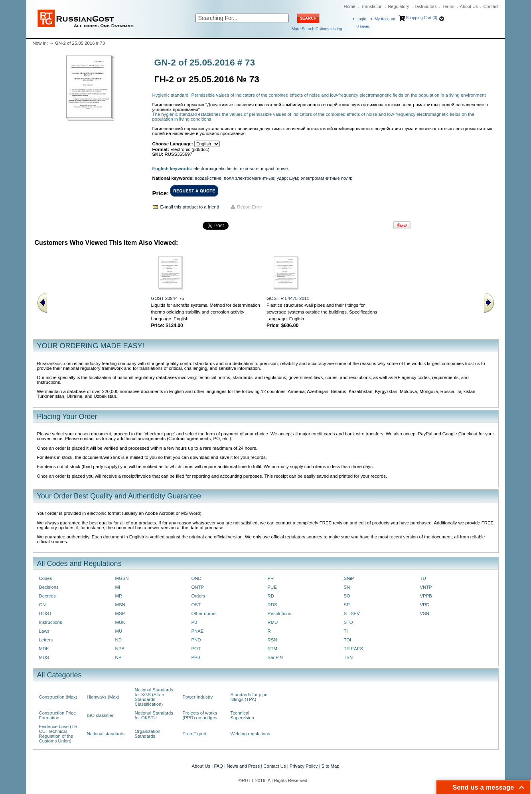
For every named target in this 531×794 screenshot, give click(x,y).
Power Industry (198, 697)
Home (349, 6)
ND (118, 639)
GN (42, 604)
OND (196, 578)
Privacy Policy (304, 766)
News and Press (243, 766)
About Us (469, 6)
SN (347, 587)
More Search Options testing (317, 29)
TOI (347, 639)
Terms (448, 6)
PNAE (197, 631)
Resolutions (279, 613)
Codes (45, 578)
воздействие (208, 178)
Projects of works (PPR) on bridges (200, 715)
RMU (273, 622)
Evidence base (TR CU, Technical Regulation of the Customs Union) (58, 733)
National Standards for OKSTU (154, 715)
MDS (44, 657)
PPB (196, 657)
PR (271, 578)
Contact (491, 6)
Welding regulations (250, 733)
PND (196, 639)
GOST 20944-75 (167, 298)
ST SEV (352, 613)
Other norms (204, 613)
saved (364, 26)
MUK (120, 622)
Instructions (50, 622)
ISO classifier (100, 715)
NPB (119, 648)
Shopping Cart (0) (421, 18)
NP (118, 657)
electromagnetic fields (215, 168)
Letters (46, 639)
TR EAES (353, 648)
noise (282, 168)
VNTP (426, 587)
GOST (45, 613)
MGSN (122, 578)
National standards (106, 733)
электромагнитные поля (326, 178)
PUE (272, 587)
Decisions (49, 587)
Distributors (426, 6)
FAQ (218, 766)
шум (293, 178)
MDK (44, 648)
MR (118, 596)
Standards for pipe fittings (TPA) (249, 697)
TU (423, 578)
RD (271, 596)
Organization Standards (147, 733)
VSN (424, 613)
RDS (272, 604)
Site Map (331, 766)
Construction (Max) (58, 697)
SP (347, 604)
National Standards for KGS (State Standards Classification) (154, 697)
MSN (120, 604)
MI (117, 587)
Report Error (249, 206)
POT (196, 648)
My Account (385, 19)
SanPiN (275, 657)
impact (267, 168)
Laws (44, 631)
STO (348, 622)
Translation (372, 6)
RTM (272, 648)
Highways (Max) (103, 697)
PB (194, 622)
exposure (249, 168)
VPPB (426, 596)
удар (282, 178)
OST (196, 604)
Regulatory (398, 6)
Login (361, 19)
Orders (198, 596)
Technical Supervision (242, 715)
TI (346, 631)
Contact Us (274, 766)
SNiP (349, 578)
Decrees (47, 596)
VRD (425, 604)
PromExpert (195, 733)
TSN (348, 657)
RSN (272, 639)
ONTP (197, 587)
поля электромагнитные (249, 178)
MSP (120, 613)
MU (118, 631)
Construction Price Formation (57, 715)
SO (347, 596)
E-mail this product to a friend (189, 206)
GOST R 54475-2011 (287, 298)
